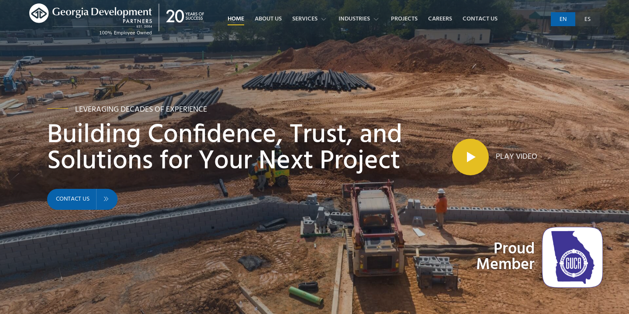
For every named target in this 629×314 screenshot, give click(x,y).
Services (310, 19)
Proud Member (505, 257)
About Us (268, 19)
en (563, 19)
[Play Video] (494, 157)
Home (236, 19)
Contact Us (480, 19)
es (587, 19)
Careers (440, 19)
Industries (359, 19)
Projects (404, 19)
